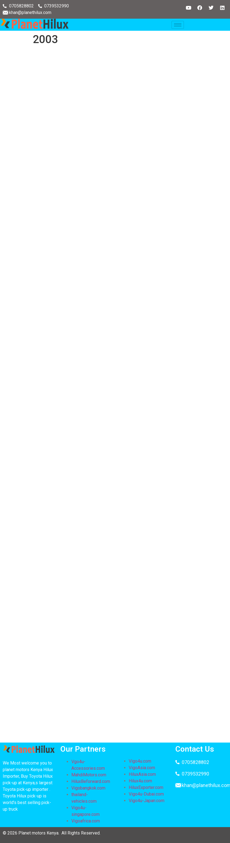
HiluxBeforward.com (90, 781)
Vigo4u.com (140, 761)
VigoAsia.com (142, 767)
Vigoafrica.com (85, 821)
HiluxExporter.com (146, 787)
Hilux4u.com (140, 780)
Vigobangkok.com (88, 788)
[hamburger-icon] (178, 25)
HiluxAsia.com (142, 774)
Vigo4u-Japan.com (146, 800)
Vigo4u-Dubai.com (146, 794)
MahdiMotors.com (88, 774)
